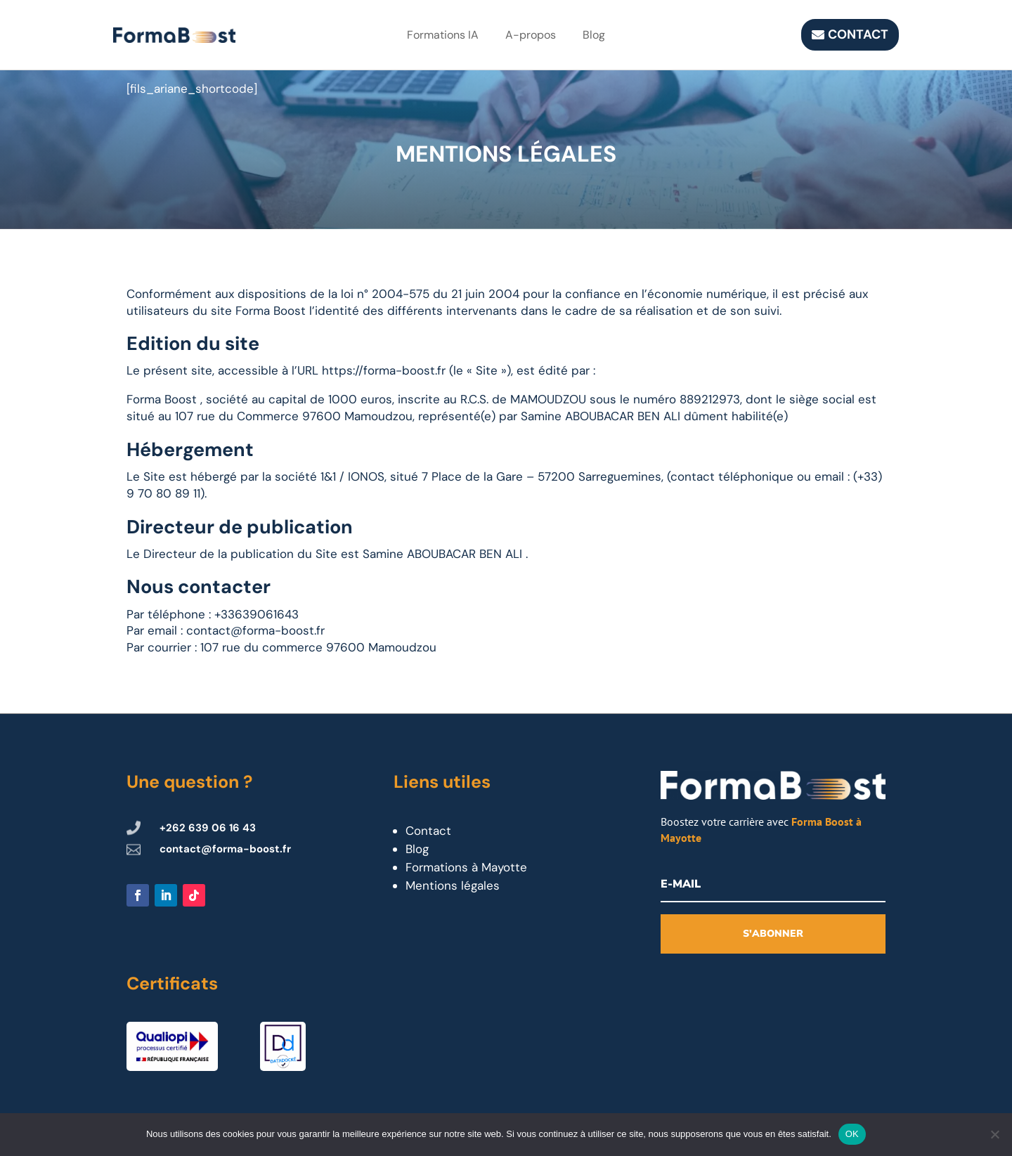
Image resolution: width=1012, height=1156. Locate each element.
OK (852, 1134)
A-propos (530, 34)
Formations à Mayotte (466, 867)
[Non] (994, 1134)
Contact (858, 34)
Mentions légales (453, 885)
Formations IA (443, 34)
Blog (594, 34)
